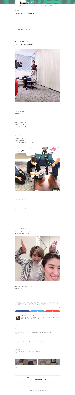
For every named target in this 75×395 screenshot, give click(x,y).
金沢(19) (39, 302)
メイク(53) (44, 303)
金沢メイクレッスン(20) (27, 302)
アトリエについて (26, 5)
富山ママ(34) (36, 303)
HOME (20, 5)
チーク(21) (51, 302)
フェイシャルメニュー (34, 5)
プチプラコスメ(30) (53, 303)
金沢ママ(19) (36, 302)
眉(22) (58, 302)
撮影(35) (16, 304)
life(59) (52, 304)
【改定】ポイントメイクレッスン (21, 349)
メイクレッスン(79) (35, 304)
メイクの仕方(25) (17, 302)
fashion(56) (49, 304)
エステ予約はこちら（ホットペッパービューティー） (48, 5)
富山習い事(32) (25, 303)
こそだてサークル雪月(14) (42, 304)
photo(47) (47, 304)
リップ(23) (48, 302)
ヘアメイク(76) (22, 304)
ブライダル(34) (26, 304)
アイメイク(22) (55, 302)
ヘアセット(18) (22, 302)
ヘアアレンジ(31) (40, 303)
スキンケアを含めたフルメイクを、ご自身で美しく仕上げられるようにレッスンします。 (28, 341)
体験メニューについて (19, 328)
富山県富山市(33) (32, 303)
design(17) (57, 304)
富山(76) (19, 304)
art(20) (54, 304)
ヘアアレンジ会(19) (30, 304)
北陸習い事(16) (32, 302)
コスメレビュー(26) (48, 303)
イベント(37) (58, 303)
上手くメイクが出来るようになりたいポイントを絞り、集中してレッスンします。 (27, 351)
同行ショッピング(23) (20, 303)
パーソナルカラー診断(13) (43, 302)
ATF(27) (28, 303)
